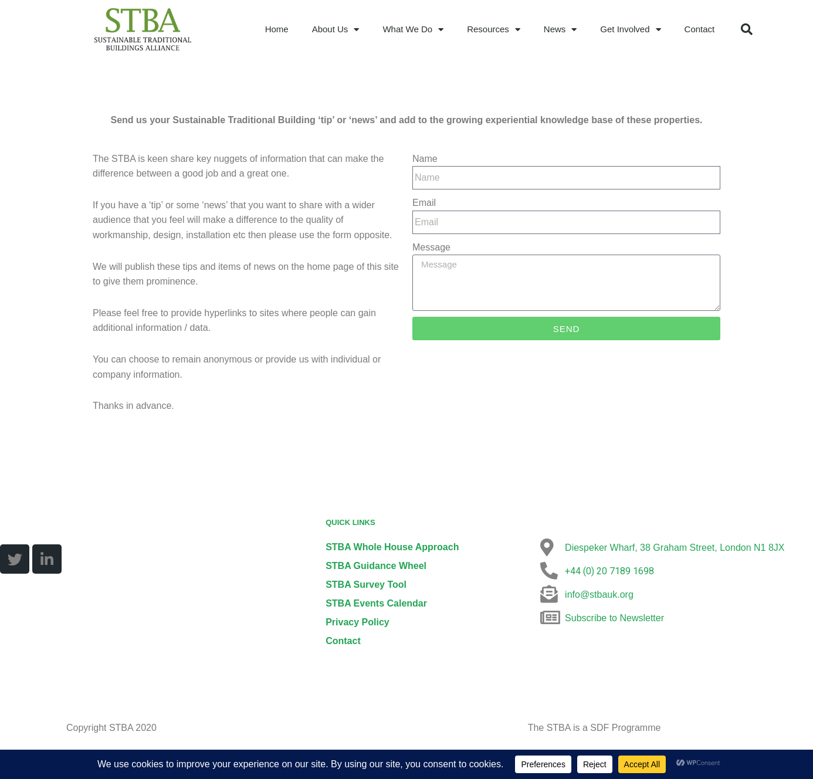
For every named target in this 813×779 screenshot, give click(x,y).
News (560, 29)
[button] (746, 29)
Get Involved (630, 29)
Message (431, 247)
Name (425, 159)
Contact (700, 29)
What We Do (412, 29)
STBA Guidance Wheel (376, 566)
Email (424, 203)
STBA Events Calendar (376, 604)
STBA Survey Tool (366, 585)
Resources (493, 29)
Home (277, 29)
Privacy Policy (357, 623)
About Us (336, 29)
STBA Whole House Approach (392, 548)
